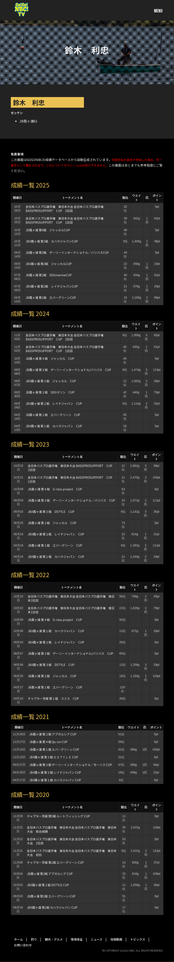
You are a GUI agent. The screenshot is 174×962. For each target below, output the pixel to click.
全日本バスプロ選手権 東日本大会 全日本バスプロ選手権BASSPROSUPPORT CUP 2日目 (64, 209)
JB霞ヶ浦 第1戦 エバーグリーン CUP (52, 896)
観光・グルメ (54, 939)
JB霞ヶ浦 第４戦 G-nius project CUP (55, 489)
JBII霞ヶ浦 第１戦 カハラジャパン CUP (54, 426)
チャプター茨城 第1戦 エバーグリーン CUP (55, 862)
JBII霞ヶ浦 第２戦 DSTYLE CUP (48, 885)
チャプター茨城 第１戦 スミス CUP (53, 698)
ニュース (96, 939)
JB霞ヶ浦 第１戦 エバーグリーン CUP (53, 415)
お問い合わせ (23, 945)
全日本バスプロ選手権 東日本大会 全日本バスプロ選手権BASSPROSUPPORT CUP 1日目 (64, 220)
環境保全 (77, 939)
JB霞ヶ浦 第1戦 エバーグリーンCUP (51, 297)
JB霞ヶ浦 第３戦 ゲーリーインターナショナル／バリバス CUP (71, 500)
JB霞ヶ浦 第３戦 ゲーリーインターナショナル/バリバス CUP (68, 370)
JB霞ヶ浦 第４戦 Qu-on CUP (48, 742)
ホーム (18, 939)
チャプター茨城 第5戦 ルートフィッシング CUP (58, 816)
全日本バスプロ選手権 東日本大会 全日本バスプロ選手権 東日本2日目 (71, 598)
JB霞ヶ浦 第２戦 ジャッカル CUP (52, 523)
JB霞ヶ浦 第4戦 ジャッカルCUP (48, 230)
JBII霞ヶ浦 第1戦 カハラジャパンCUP (52, 241)
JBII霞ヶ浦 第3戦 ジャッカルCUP (49, 264)
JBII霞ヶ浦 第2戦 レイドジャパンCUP (52, 286)
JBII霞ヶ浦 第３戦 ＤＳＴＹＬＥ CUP (53, 757)
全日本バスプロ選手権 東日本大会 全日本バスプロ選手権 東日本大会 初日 (72, 853)
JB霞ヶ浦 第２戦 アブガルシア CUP (52, 734)
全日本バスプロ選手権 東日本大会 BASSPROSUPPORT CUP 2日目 (71, 468)
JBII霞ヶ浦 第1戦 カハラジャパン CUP (52, 907)
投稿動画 (116, 939)
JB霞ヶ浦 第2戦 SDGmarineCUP (49, 275)
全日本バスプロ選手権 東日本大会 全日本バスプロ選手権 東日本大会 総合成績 (72, 829)
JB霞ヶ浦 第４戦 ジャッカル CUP (50, 358)
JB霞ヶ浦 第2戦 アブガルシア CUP (51, 874)
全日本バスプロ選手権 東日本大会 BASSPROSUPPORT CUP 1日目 (71, 479)
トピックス (137, 939)
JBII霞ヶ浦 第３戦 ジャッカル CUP (51, 381)
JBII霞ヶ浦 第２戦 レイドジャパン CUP (54, 403)
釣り (34, 939)
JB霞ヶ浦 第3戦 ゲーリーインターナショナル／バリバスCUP (67, 252)
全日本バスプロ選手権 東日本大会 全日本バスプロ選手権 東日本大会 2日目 (72, 841)
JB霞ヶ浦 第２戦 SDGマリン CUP (50, 392)
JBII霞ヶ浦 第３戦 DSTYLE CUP (51, 511)
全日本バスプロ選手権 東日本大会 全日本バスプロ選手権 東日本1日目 (71, 610)
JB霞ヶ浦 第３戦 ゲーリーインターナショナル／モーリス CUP (70, 765)
